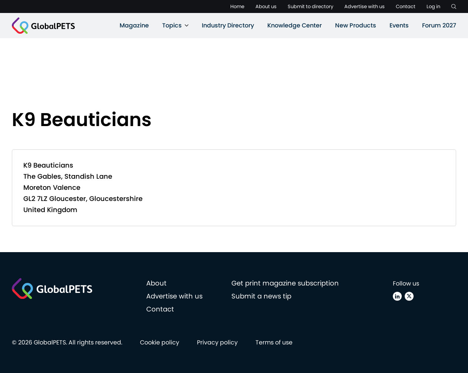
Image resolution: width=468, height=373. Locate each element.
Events (399, 25)
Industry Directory (228, 25)
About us (266, 6)
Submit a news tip (261, 296)
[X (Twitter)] (409, 296)
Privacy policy (217, 342)
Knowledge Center (294, 25)
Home (237, 6)
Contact (405, 6)
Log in (433, 6)
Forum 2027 (439, 25)
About (156, 283)
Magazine (134, 25)
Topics (172, 25)
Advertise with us (364, 6)
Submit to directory (310, 6)
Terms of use (273, 342)
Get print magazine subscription (285, 283)
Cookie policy (159, 342)
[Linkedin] (397, 296)
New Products (355, 25)
